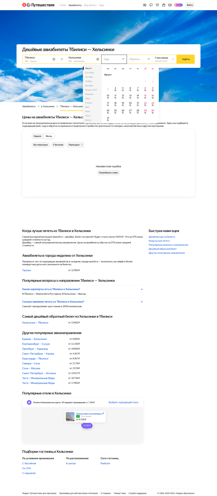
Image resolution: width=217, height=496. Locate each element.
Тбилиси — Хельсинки (72, 106)
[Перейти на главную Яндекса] (24, 5)
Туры (101, 5)
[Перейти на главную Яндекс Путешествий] (40, 5)
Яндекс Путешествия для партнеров (39, 493)
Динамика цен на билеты (162, 236)
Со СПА (26, 468)
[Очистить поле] (54, 59)
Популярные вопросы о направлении (168, 244)
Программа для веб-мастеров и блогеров (78, 493)
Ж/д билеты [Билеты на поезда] (90, 5)
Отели (62, 5)
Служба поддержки (138, 493)
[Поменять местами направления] (61, 59)
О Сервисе (106, 493)
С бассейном (29, 463)
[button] (190, 5)
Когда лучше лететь (159, 240)
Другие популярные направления (167, 253)
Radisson (105, 463)
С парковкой (28, 473)
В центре (71, 463)
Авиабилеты (75, 5)
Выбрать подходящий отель (123, 402)
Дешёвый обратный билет (163, 248)
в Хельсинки (47, 106)
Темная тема (120, 493)
